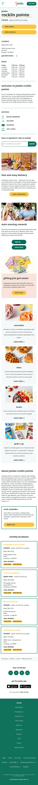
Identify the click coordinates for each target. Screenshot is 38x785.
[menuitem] (19, 707)
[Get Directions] (9, 56)
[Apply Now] (19, 525)
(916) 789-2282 (8, 580)
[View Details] (9, 562)
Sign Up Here (24, 692)
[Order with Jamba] (19, 194)
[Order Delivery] (19, 32)
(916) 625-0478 (6, 45)
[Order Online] (19, 27)
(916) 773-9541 (8, 637)
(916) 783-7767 (8, 608)
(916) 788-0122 (8, 551)
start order (31, 3)
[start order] (19, 342)
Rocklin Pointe (17, 15)
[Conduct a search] (14, 144)
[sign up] (19, 242)
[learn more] (19, 247)
